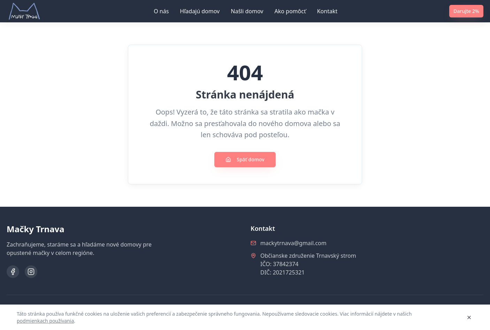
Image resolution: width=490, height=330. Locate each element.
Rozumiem (442, 317)
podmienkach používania (45, 320)
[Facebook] (13, 271)
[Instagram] (31, 271)
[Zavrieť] (469, 317)
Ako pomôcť (290, 11)
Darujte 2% (466, 11)
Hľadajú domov (200, 11)
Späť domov (245, 159)
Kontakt (327, 11)
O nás (161, 11)
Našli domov (247, 11)
